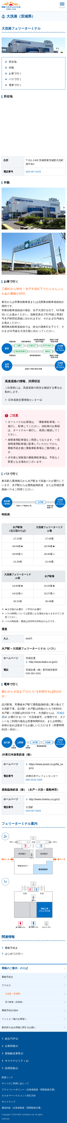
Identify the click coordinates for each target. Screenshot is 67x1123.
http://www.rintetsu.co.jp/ (44, 799)
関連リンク (7, 1077)
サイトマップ (8, 1101)
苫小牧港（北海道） (14, 1002)
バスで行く (15, 79)
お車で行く (15, 73)
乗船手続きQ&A (10, 1010)
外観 (11, 67)
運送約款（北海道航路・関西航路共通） (22, 1107)
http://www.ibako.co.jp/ (43, 662)
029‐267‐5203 (33, 810)
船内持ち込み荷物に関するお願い (19, 1027)
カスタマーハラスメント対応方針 (19, 1095)
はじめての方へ (14, 953)
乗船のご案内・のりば (15, 968)
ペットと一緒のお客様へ (14, 1019)
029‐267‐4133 (33, 171)
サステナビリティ (16, 1060)
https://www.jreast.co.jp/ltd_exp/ (46, 766)
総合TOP (11, 1038)
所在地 (13, 61)
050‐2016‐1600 (34, 779)
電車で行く (15, 85)
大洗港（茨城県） (13, 993)
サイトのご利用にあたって (15, 1083)
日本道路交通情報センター (25, 399)
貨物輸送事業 (14, 1053)
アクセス (6, 985)
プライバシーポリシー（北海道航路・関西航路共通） (29, 1089)
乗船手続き (11, 947)
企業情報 (11, 1046)
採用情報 (11, 1068)
